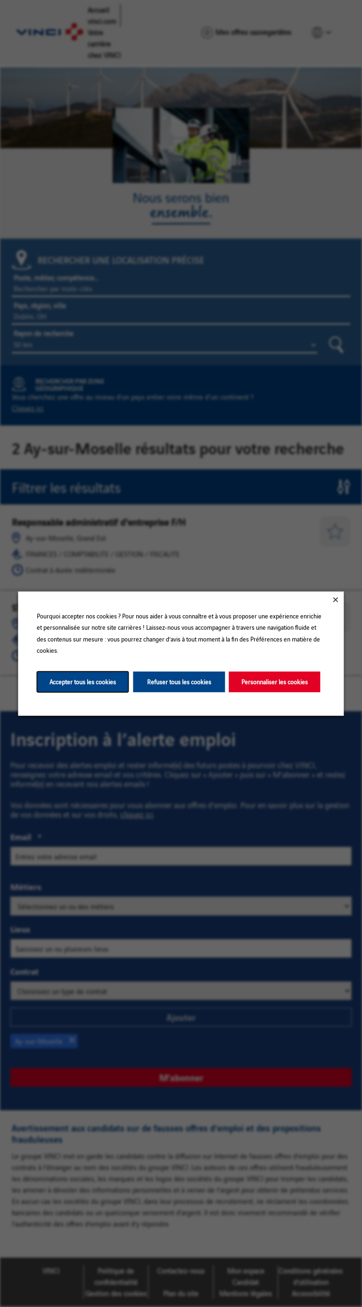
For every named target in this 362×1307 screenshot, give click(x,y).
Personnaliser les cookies (274, 681)
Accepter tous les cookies (82, 681)
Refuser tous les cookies (179, 681)
